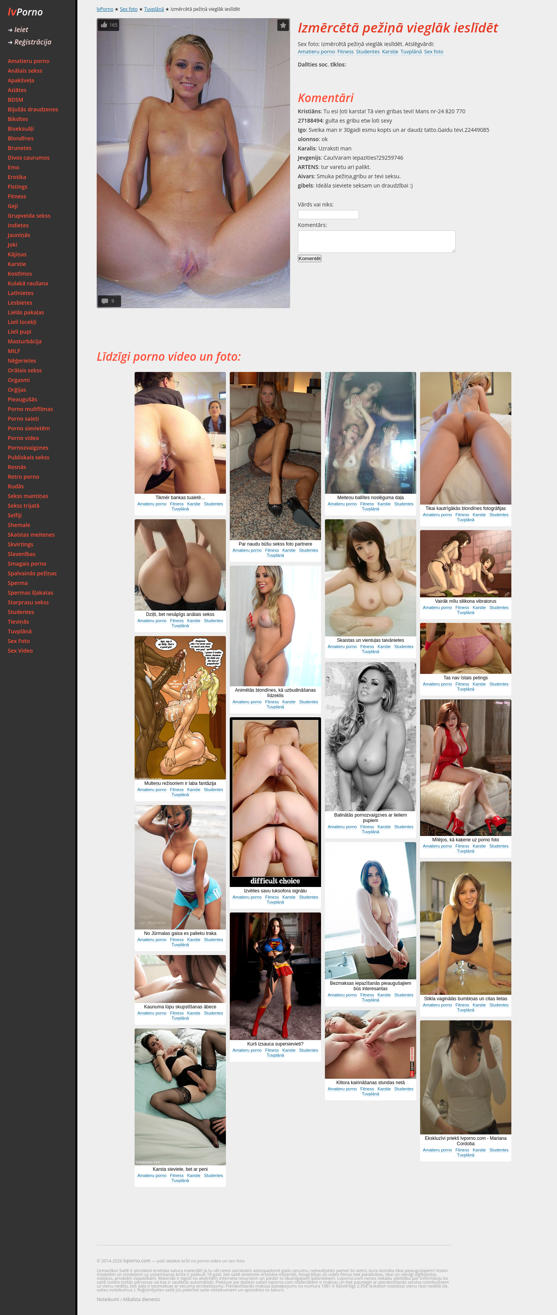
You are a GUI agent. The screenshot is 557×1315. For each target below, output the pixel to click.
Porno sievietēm (29, 428)
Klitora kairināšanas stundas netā (371, 1082)
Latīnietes (20, 293)
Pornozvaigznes (28, 447)
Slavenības (22, 554)
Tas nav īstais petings (466, 678)
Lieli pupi (19, 331)
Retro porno (23, 476)
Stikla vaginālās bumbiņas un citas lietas (465, 998)
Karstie (17, 264)
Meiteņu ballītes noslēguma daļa (370, 497)
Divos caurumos (29, 157)
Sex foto (128, 9)
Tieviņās (18, 621)
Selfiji (15, 515)
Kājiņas (17, 254)
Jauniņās (19, 235)
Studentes (21, 612)
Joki (12, 244)
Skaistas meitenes (31, 534)
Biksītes (18, 119)
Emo (13, 167)
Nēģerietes (22, 360)
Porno (25, 11)
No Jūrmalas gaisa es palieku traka (180, 933)
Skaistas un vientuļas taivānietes (370, 640)
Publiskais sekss (29, 457)
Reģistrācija (29, 41)
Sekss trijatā (23, 505)
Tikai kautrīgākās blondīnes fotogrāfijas (465, 508)
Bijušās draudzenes (33, 109)
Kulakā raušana (28, 283)
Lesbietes (20, 302)
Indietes (18, 225)
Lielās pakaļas (26, 312)
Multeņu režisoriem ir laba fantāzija (180, 783)
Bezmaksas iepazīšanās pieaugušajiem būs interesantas (370, 986)
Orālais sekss (25, 370)
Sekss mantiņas (28, 496)
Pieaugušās (22, 399)
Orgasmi (19, 380)
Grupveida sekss (29, 215)
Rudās (16, 486)
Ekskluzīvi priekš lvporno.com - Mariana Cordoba (465, 1141)
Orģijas (17, 389)
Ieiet (18, 29)
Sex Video (20, 650)
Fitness (17, 196)
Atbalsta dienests (141, 1299)
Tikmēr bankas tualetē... (180, 497)
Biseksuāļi (21, 128)
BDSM (15, 99)
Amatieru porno (29, 61)
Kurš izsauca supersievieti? (275, 1044)
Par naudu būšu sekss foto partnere (275, 544)
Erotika (17, 177)
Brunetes (20, 148)
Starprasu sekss (28, 602)
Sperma (18, 583)
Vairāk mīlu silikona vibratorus (466, 601)
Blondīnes (21, 138)
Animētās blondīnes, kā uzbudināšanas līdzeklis (275, 692)
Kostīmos (20, 273)
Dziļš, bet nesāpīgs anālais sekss (180, 614)
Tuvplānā (20, 631)
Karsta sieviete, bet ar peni (180, 1169)
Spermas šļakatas (30, 592)
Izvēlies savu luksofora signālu (275, 891)
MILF (14, 351)
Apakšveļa (21, 80)
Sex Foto (19, 641)
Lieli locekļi (22, 322)
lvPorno (105, 9)
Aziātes (17, 90)
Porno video (23, 438)
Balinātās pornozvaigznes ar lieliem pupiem (370, 817)
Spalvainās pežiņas (32, 573)
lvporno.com (136, 1260)
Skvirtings (20, 544)
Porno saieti (23, 418)
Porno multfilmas (30, 409)
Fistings (17, 186)
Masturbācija (25, 341)
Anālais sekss (25, 70)
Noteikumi (108, 1299)
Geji (13, 206)
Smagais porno (27, 563)
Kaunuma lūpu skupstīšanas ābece (180, 1007)
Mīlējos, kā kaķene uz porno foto (465, 840)
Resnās (17, 467)
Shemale (19, 525)
